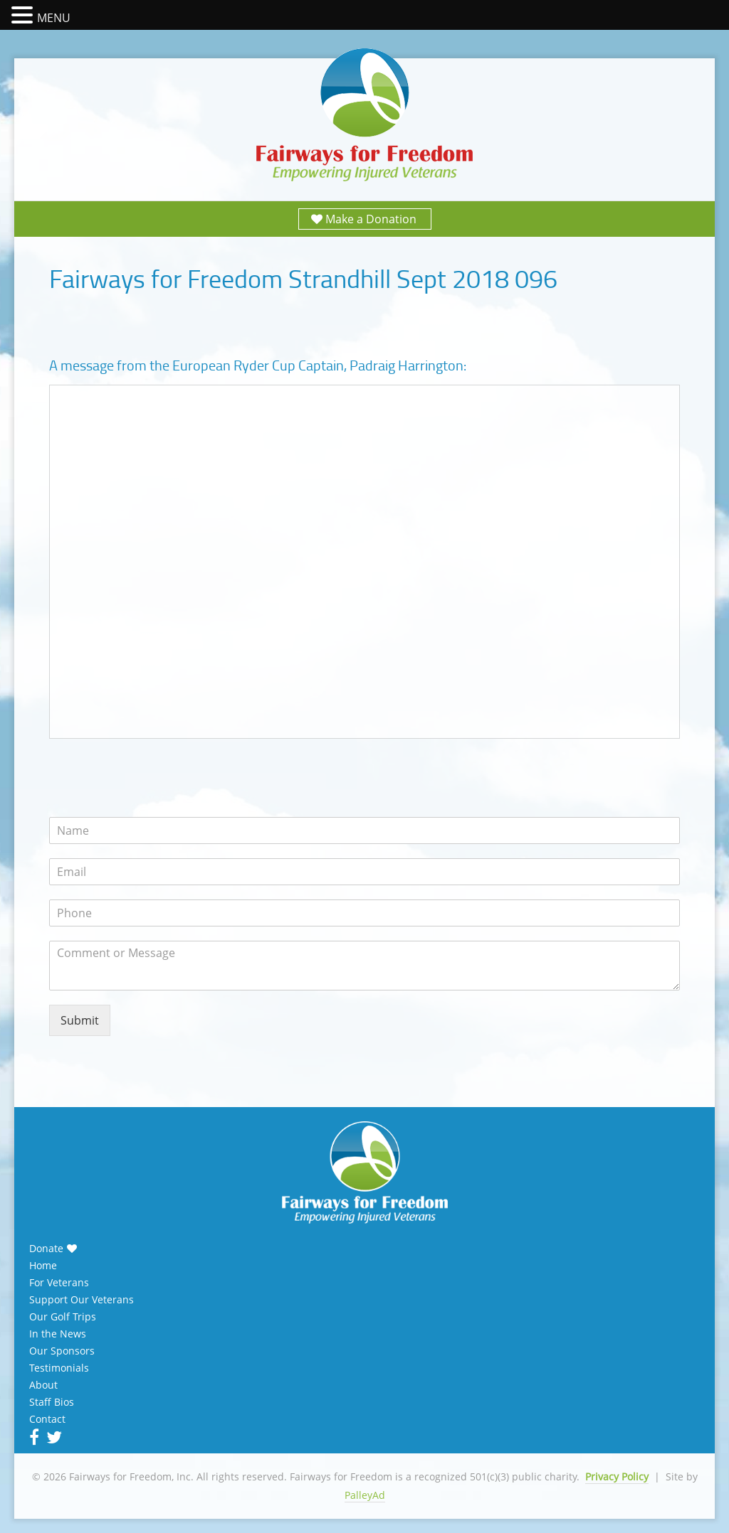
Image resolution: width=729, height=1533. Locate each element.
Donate (46, 1248)
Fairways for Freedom (364, 115)
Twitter (53, 1437)
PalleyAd (365, 1495)
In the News (57, 1334)
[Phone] (364, 912)
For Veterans (59, 1282)
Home (43, 1265)
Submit (80, 1020)
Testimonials (59, 1368)
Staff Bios (51, 1402)
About (43, 1385)
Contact (47, 1419)
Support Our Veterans (81, 1299)
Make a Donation (370, 219)
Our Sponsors (62, 1351)
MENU (53, 18)
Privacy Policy (617, 1476)
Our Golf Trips (62, 1316)
